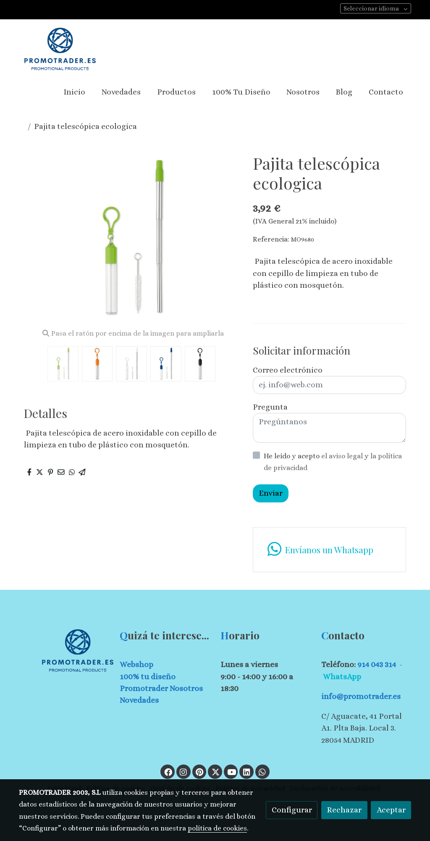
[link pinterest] (199, 771)
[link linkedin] (246, 771)
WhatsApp (342, 676)
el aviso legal (342, 456)
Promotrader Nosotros (161, 688)
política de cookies (217, 828)
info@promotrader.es (361, 696)
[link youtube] (232, 771)
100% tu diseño (148, 676)
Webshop (136, 664)
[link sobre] (63, 650)
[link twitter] (215, 771)
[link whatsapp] (329, 549)
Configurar (292, 809)
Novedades (139, 700)
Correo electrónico (287, 369)
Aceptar (391, 809)
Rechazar (344, 809)
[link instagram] (183, 771)
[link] (60, 49)
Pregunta (270, 406)
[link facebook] (168, 771)
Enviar (271, 493)
